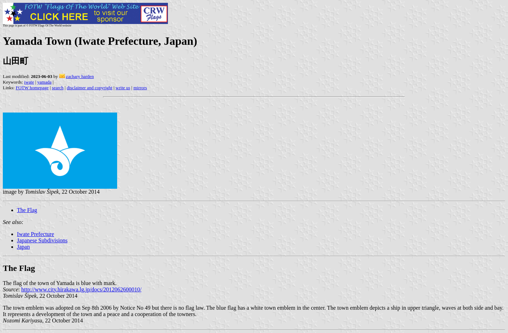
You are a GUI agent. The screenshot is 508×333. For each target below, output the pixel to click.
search (58, 87)
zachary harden (80, 76)
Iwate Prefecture (35, 234)
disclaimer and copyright (89, 87)
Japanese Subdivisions (42, 240)
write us (123, 87)
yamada (44, 82)
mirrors (140, 87)
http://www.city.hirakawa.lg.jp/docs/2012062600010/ (81, 289)
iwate (29, 82)
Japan (23, 247)
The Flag (27, 210)
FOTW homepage (32, 87)
